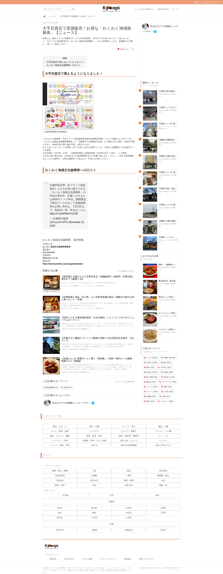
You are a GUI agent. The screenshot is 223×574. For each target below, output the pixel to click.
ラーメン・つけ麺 (163, 431)
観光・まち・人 (60, 426)
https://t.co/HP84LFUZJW (64, 213)
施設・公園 (163, 426)
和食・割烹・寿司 (94, 436)
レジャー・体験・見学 (60, 445)
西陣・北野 (60, 485)
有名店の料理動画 (129, 445)
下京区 (163, 513)
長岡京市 (129, 530)
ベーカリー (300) (165, 295)
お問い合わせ (69, 556)
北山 (163, 480)
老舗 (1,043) (150, 275)
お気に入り (123, 49)
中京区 (94, 517)
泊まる (94, 445)
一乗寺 (129, 475)
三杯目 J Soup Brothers (70, 329)
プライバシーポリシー (108, 556)
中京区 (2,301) (150, 266)
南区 (94, 513)
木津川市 (60, 530)
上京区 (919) (167, 285)
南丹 (157, 495)
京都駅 (94, 475)
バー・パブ (163, 436)
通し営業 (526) (151, 270)
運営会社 (53, 556)
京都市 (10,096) (168, 251)
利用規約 (127, 556)
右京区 (60, 508)
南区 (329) (166, 280)
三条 (94, 471)
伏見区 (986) (167, 266)
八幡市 (94, 530)
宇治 (94, 485)
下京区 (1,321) (164, 261)
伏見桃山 (60, 480)
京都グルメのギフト (146, 556)
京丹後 (66, 495)
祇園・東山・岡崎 (60, 471)
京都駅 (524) (150, 290)
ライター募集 (87, 556)
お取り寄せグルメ (163, 445)
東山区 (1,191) (168, 270)
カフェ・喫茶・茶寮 (60, 431)
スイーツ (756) (151, 285)
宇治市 (163, 530)
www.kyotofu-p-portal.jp (56, 131)
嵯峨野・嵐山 (163, 475)
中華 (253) (164, 290)
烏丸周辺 (163, 471)
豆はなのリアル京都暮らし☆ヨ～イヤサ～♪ (78, 286)
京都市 (111, 501)
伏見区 (129, 513)
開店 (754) (149, 261)
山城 (111, 524)
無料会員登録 (163, 9)
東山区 (94, 508)
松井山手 (94, 480)
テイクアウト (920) (167, 275)
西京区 (60, 517)
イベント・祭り (129, 426)
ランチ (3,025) (150, 251)
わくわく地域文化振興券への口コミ (64, 65)
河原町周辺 (60, 475)
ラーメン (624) (151, 280)
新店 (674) (166, 256)
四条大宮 (129, 485)
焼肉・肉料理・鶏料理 (129, 436)
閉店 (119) (149, 295)
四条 (129, 471)
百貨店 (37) (66, 387)
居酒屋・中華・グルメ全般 (94, 440)
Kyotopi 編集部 (157, 94)
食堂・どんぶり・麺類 (60, 436)
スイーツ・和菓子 (129, 431)
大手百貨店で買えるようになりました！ (66, 62)
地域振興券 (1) (51, 387)
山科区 (163, 508)
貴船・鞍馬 (129, 480)
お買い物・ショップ (129, 440)
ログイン (175, 9)
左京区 (129, 508)
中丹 (111, 495)
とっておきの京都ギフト (145, 9)
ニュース (163, 440)
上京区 (129, 517)
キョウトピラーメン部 (160, 112)
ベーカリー (94, 431)
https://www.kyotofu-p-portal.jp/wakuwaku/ (63, 264)
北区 (60, 513)
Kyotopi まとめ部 (157, 176)
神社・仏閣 (94, 426)
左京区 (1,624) (150, 256)
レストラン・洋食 (60, 440)
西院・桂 (163, 485)
